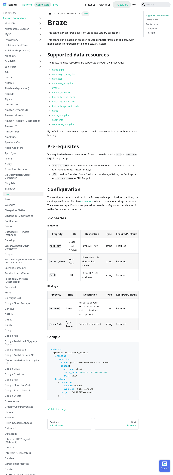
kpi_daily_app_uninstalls (65, 106)
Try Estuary (122, 4)
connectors (86, 201)
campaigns (58, 69)
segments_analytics (63, 124)
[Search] (156, 4)
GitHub (104, 4)
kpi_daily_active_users (64, 101)
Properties (153, 28)
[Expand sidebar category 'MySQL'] (40, 34)
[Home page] (50, 13)
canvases (57, 78)
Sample (151, 32)
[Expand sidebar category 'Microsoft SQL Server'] (40, 28)
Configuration (152, 24)
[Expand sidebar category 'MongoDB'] (40, 55)
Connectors (42, 4)
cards (55, 110)
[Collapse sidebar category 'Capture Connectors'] (40, 18)
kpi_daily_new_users (63, 97)
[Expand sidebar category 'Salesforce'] (40, 66)
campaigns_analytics (63, 74)
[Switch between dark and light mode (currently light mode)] (134, 4)
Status (90, 4)
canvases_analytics (62, 83)
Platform (27, 4)
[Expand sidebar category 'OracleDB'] (40, 61)
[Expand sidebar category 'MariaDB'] (40, 23)
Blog (55, 4)
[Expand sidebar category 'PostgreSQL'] (40, 39)
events (56, 88)
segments (57, 119)
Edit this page (56, 409)
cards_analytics (60, 115)
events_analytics (61, 92)
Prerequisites (152, 19)
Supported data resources (157, 15)
